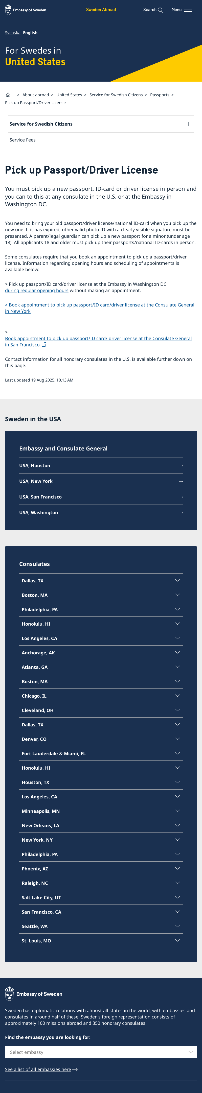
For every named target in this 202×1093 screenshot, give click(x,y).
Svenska (12, 32)
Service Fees (23, 140)
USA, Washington (38, 512)
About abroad (36, 95)
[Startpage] (10, 95)
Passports (159, 95)
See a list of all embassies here (38, 1069)
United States (69, 95)
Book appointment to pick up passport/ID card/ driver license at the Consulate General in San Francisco (98, 341)
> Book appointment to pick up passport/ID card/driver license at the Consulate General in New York (99, 308)
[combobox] (101, 1052)
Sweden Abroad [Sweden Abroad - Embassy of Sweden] (101, 9)
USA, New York (36, 481)
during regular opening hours (37, 290)
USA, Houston (34, 465)
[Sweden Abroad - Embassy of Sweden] (30, 9)
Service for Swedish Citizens (116, 95)
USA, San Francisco (40, 496)
